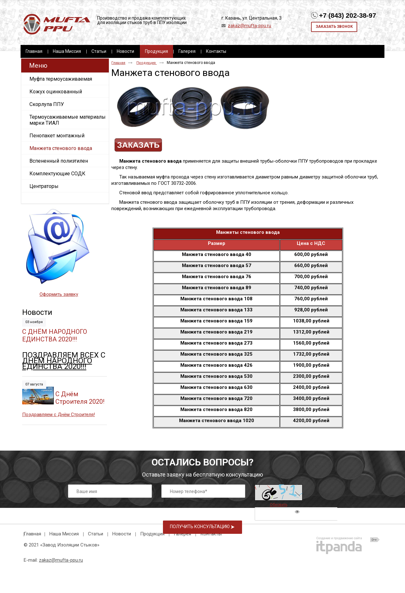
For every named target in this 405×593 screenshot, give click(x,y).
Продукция (156, 51)
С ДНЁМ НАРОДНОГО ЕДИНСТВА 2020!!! (54, 335)
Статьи (95, 534)
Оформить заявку (59, 294)
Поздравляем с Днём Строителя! (58, 414)
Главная (118, 63)
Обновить (278, 504)
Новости (37, 312)
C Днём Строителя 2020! (79, 397)
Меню (38, 65)
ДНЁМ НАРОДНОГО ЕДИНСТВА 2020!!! (57, 363)
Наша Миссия (64, 534)
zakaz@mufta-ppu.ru (249, 25)
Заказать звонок (334, 26)
